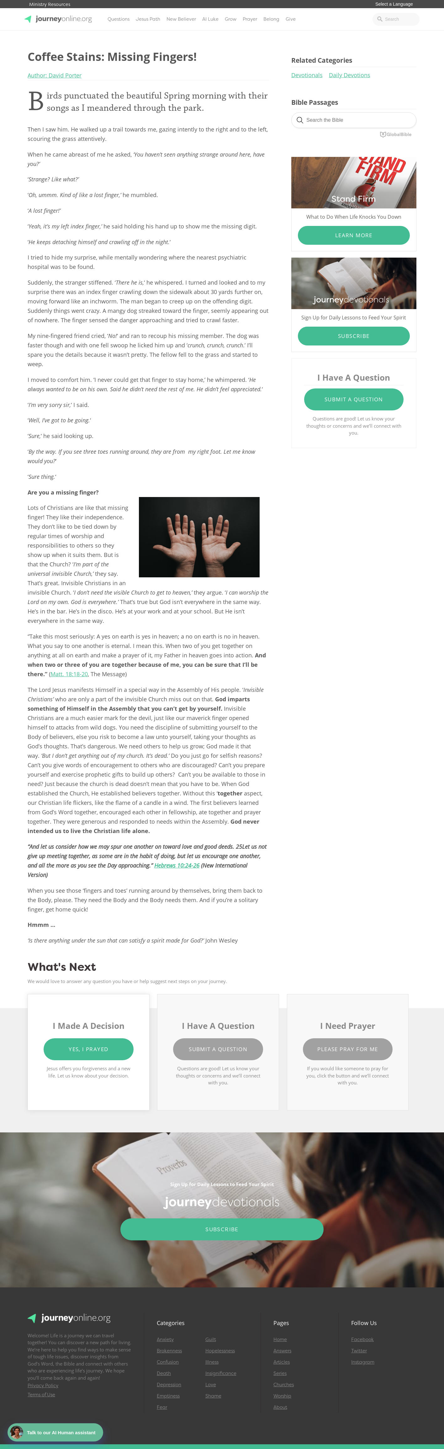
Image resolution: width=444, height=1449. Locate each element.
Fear (162, 1407)
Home (280, 1339)
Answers (282, 1351)
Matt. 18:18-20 (69, 674)
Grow (230, 19)
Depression (169, 1385)
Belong (271, 19)
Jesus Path (148, 19)
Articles (281, 1362)
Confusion (168, 1362)
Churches (283, 1385)
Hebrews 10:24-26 (176, 865)
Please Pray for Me (347, 1049)
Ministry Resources (49, 5)
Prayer (250, 19)
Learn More (354, 235)
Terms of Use (41, 1395)
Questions (119, 19)
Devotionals (307, 75)
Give (291, 19)
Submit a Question (354, 399)
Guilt (210, 1339)
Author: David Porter (55, 75)
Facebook (362, 1339)
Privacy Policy (43, 1385)
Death (164, 1373)
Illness (212, 1362)
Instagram (362, 1362)
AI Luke (210, 19)
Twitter (359, 1351)
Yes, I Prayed (88, 1049)
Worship (282, 1396)
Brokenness (169, 1351)
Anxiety (165, 1339)
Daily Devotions (349, 75)
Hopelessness (220, 1351)
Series (280, 1373)
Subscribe (354, 336)
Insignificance (220, 1373)
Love (210, 1385)
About (280, 1407)
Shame (213, 1396)
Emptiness (168, 1396)
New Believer (181, 19)
